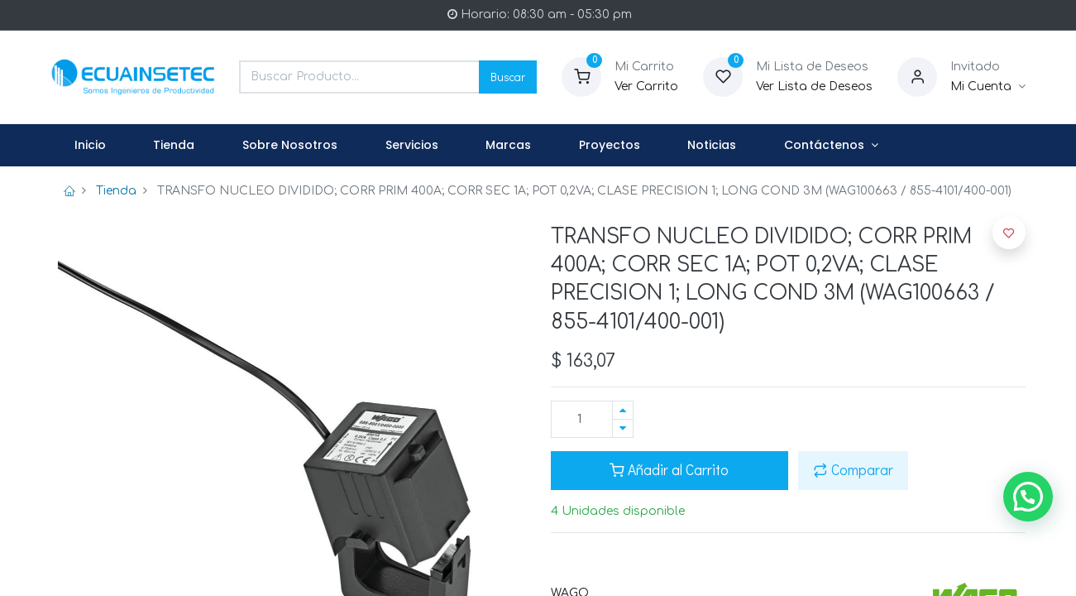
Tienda (116, 191)
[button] (1009, 232)
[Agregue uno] (623, 410)
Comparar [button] (853, 469)
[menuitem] (90, 145)
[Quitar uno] (623, 428)
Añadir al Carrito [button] (669, 469)
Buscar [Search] (507, 76)
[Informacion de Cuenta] (988, 87)
